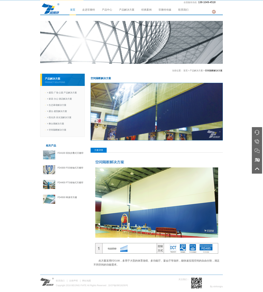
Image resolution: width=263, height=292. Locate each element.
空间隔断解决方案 (56, 130)
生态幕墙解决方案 (56, 105)
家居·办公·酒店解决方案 (59, 99)
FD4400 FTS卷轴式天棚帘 (70, 182)
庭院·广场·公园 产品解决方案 (62, 92)
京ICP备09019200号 (118, 285)
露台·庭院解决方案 (57, 111)
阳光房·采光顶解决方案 (59, 117)
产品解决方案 (126, 9)
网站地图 (86, 280)
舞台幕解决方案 (55, 123)
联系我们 (183, 9)
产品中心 (107, 9)
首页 (72, 9)
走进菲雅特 (88, 9)
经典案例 (146, 9)
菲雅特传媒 (165, 9)
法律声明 (73, 280)
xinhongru (218, 286)
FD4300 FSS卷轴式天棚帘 (70, 168)
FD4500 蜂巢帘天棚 (67, 197)
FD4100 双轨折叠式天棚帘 (70, 153)
